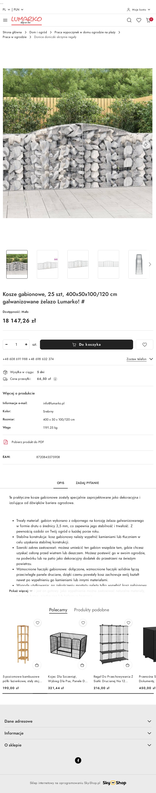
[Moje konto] (139, 9)
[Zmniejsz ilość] (6, 344)
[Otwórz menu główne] (5, 20)
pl (7, 9)
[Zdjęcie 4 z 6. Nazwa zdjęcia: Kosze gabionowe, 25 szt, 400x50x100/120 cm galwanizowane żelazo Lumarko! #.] (108, 264)
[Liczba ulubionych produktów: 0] (138, 20)
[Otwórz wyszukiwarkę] (129, 20)
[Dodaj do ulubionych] (144, 344)
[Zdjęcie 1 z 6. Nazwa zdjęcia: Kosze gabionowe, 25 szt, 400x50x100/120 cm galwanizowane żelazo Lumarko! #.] (17, 264)
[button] (146, 144)
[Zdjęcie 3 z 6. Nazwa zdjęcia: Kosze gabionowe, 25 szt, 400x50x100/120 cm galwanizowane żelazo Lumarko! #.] (78, 264)
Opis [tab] (60, 483)
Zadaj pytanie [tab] (87, 483)
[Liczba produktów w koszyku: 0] (148, 20)
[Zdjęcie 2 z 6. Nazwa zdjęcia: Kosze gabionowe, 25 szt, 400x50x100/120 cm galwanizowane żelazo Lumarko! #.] (47, 264)
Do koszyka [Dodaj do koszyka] (86, 344)
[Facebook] (78, 760)
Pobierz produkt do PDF (23, 442)
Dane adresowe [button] (78, 721)
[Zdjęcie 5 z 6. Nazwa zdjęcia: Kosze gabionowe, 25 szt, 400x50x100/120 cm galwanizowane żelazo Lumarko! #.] (139, 264)
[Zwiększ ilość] (26, 344)
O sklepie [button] (78, 745)
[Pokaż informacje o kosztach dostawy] (55, 378)
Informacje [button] (78, 733)
